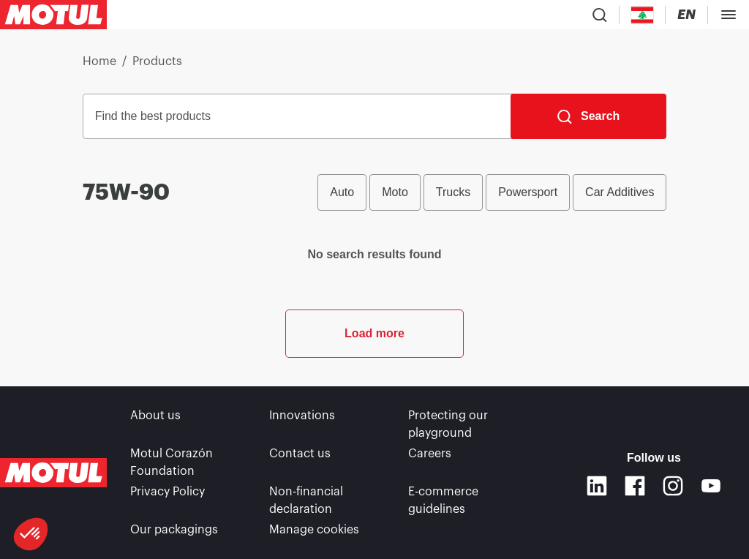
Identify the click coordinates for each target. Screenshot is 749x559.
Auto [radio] (342, 192)
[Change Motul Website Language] (686, 15)
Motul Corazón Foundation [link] (171, 462)
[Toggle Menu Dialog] (728, 14)
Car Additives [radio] (619, 192)
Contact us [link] (300, 453)
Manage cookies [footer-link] (314, 530)
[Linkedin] (597, 486)
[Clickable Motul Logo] (53, 14)
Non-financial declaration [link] (306, 500)
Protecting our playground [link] (448, 424)
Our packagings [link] (174, 530)
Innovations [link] (302, 415)
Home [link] (99, 61)
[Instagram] (673, 486)
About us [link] (155, 415)
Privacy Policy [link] (167, 492)
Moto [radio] (395, 192)
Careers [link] (429, 453)
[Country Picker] (643, 15)
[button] (30, 534)
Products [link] (157, 61)
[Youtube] (711, 486)
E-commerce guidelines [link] (443, 500)
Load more (374, 333)
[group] (491, 192)
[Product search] (600, 14)
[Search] (588, 116)
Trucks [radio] (453, 192)
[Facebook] (635, 486)
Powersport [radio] (527, 192)
